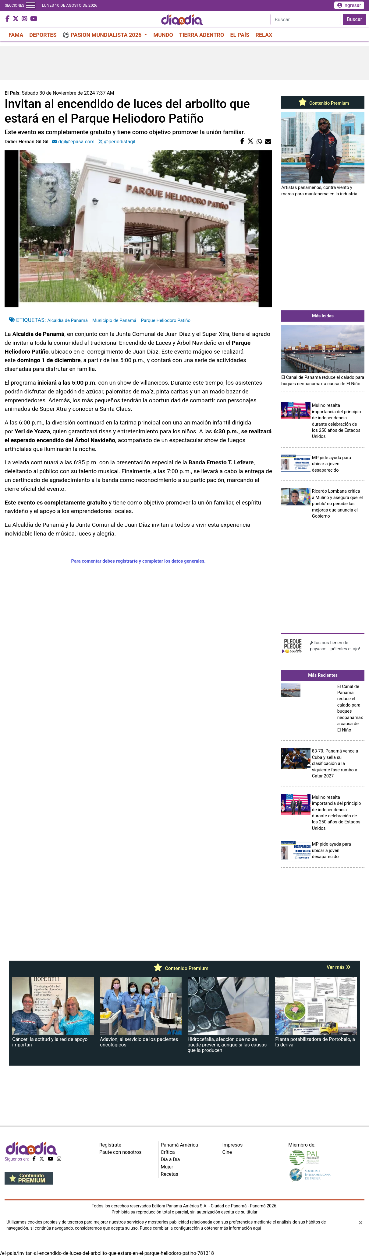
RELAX (263, 35)
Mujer (167, 1167)
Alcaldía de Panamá (67, 320)
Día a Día (170, 1159)
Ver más (339, 967)
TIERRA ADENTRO (201, 35)
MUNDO (163, 35)
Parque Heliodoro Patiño (166, 320)
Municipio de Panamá (114, 320)
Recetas (169, 1174)
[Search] (305, 19)
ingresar (349, 5)
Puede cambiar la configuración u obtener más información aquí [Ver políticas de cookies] (200, 1228)
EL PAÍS (239, 35)
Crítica (168, 1152)
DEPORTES (42, 35)
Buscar (354, 19)
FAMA (16, 35)
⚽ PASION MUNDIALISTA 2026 (103, 35)
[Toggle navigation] (30, 5)
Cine (227, 1152)
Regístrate (110, 1145)
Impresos (232, 1145)
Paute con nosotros (120, 1152)
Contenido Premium (323, 103)
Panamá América (179, 1145)
